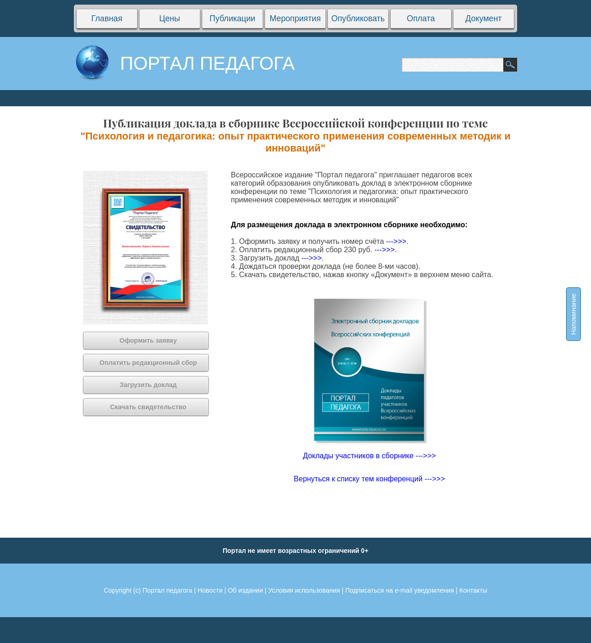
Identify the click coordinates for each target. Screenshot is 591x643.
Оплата (420, 18)
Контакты (473, 590)
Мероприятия (295, 18)
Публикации (232, 18)
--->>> (396, 241)
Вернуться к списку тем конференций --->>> (369, 479)
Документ (483, 18)
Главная (107, 18)
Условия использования (304, 590)
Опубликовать (358, 18)
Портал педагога (168, 590)
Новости (210, 590)
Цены (169, 18)
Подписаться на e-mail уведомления (399, 590)
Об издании (245, 590)
